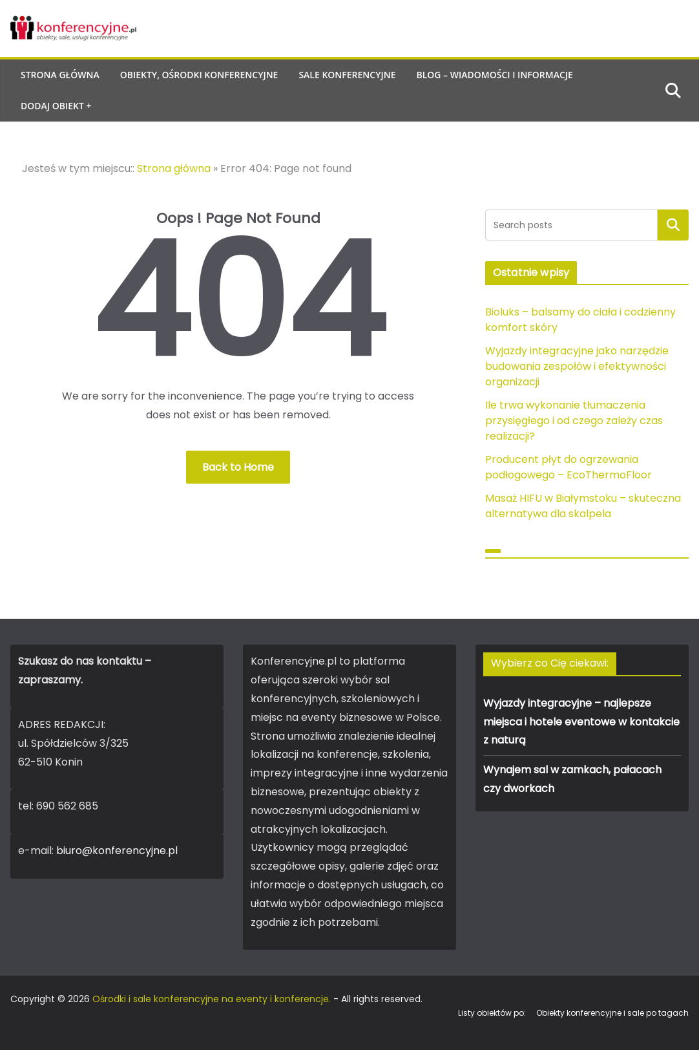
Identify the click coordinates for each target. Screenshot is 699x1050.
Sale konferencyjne (346, 75)
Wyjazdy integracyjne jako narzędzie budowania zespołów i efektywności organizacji (577, 366)
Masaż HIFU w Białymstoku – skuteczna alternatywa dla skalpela (583, 506)
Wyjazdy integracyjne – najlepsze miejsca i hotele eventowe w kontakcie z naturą (581, 722)
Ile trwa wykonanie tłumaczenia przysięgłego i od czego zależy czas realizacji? (574, 421)
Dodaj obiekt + (56, 106)
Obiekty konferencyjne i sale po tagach (612, 1012)
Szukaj (673, 224)
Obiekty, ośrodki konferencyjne (199, 75)
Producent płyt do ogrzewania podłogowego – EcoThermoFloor (568, 467)
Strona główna (60, 75)
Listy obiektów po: (492, 1012)
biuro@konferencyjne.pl (117, 850)
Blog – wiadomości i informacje (494, 75)
